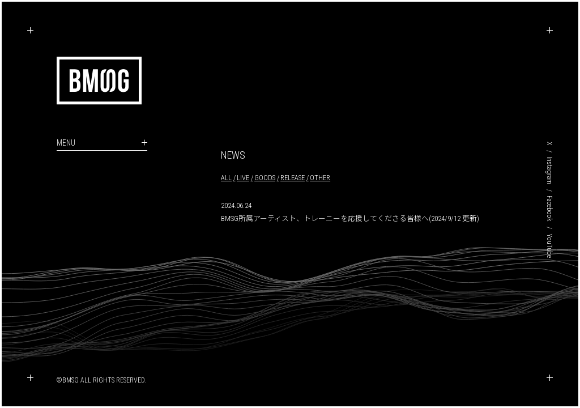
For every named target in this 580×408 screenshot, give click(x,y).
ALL (226, 177)
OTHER (320, 177)
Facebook (549, 209)
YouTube (549, 245)
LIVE (243, 177)
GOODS (264, 177)
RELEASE (292, 177)
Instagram (549, 170)
